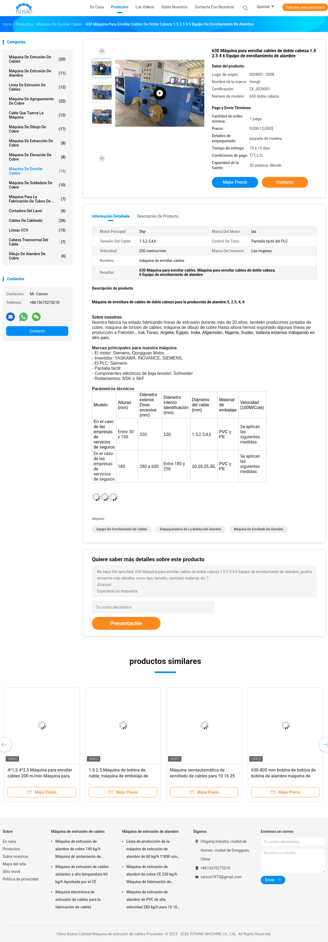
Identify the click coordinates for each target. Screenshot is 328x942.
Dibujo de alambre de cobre (37, 256)
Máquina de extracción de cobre (37, 143)
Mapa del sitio (14, 864)
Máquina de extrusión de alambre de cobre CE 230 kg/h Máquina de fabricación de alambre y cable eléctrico (151, 875)
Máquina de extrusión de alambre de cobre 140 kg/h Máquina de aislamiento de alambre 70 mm (78, 849)
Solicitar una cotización (305, 7)
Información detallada (111, 216)
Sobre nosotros (15, 856)
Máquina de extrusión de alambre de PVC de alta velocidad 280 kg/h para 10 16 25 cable (151, 900)
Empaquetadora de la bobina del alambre (190, 529)
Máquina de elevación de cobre (37, 157)
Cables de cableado (37, 220)
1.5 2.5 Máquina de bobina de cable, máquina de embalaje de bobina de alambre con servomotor (122, 775)
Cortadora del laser (37, 211)
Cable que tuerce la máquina (37, 115)
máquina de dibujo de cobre (37, 129)
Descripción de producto (158, 216)
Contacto (37, 331)
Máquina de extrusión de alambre (37, 73)
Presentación (126, 623)
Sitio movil (11, 871)
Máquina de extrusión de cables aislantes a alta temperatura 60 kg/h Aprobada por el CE (82, 874)
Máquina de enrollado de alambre (258, 529)
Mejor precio (235, 182)
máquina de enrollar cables (37, 171)
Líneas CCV (37, 230)
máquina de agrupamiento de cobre (37, 101)
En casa (9, 841)
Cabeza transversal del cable (37, 242)
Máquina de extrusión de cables (37, 59)
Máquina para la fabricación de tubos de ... (37, 199)
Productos (11, 849)
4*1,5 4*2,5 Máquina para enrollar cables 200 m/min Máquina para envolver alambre (40, 775)
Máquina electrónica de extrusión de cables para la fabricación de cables (78, 899)
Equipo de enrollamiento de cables (122, 529)
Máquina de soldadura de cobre (37, 185)
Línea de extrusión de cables (37, 87)
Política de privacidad (20, 879)
